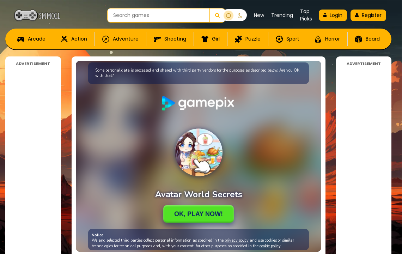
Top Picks (306, 15)
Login (332, 15)
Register (368, 15)
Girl (210, 39)
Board (367, 39)
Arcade (31, 39)
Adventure (120, 39)
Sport (287, 39)
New (259, 15)
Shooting (170, 39)
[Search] (217, 15)
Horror (327, 39)
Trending (282, 15)
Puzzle (248, 39)
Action (74, 39)
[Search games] (158, 15)
